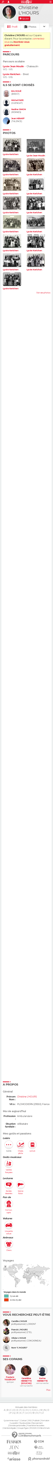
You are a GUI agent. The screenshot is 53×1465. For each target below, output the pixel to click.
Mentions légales (10, 1428)
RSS (29, 1421)
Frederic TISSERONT (10, 1378)
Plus (48, 1390)
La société (14, 1423)
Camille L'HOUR (19, 1321)
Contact (24, 1421)
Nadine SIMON (18, 109)
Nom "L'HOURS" (19, 1348)
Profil (14, 26)
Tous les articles (25, 1423)
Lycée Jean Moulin (13, 66)
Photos (32, 26)
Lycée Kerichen (11, 74)
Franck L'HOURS (19, 1329)
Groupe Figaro (23, 1428)
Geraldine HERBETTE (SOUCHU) (26, 1381)
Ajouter (25, 18)
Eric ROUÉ (16, 91)
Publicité (36, 1421)
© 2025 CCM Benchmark (40, 1428)
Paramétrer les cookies (35, 1426)
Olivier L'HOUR (18, 1338)
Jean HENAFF (18, 118)
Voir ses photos (43, 292)
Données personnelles (17, 1426)
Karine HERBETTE (42, 1379)
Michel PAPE (17, 100)
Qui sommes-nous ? (11, 1421)
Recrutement (37, 1423)
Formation (45, 1421)
